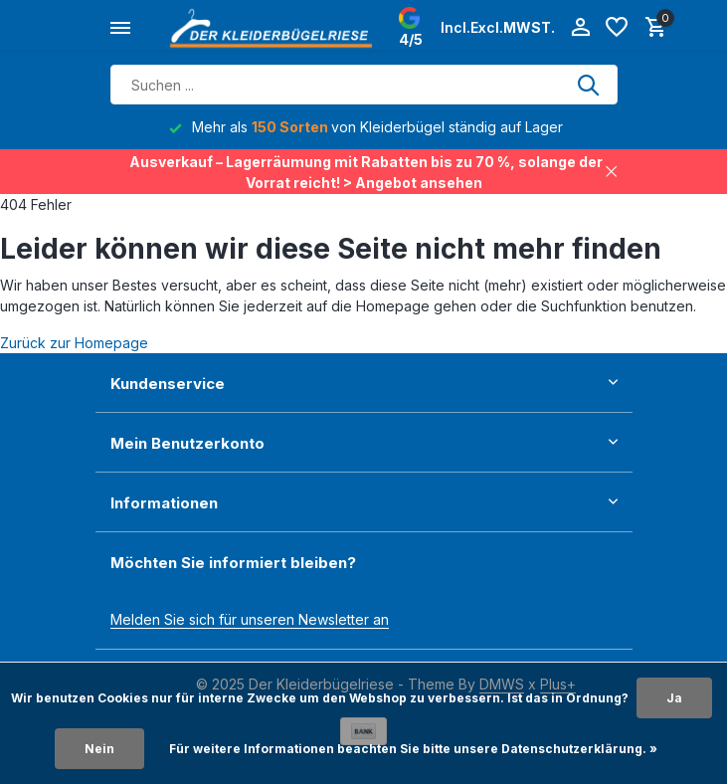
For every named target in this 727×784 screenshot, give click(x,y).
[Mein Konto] (580, 28)
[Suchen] (364, 84)
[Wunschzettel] (617, 28)
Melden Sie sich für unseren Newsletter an (249, 619)
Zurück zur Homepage (74, 342)
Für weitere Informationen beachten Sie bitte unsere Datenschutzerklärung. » (413, 748)
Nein (99, 748)
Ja (674, 697)
